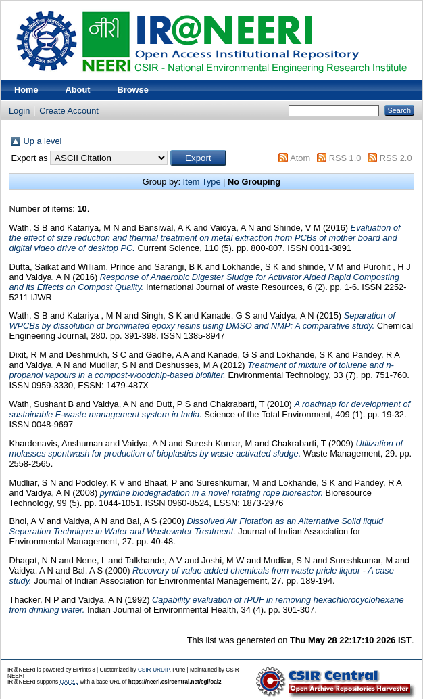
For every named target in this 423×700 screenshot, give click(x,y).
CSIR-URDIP (154, 670)
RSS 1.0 (345, 158)
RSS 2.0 (396, 158)
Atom (300, 158)
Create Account (69, 111)
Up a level (42, 141)
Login (19, 111)
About (78, 90)
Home (26, 90)
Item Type (202, 182)
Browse (133, 90)
